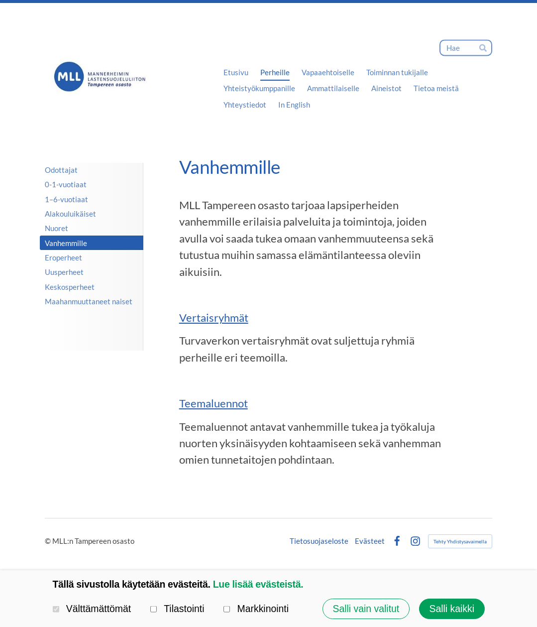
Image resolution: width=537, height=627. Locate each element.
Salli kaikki (451, 608)
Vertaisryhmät (213, 317)
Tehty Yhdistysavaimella (460, 541)
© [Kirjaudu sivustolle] (48, 540)
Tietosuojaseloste (319, 541)
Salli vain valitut (365, 608)
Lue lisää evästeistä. (258, 584)
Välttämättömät (92, 609)
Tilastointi (177, 609)
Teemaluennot (213, 403)
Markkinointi (256, 609)
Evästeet (370, 541)
